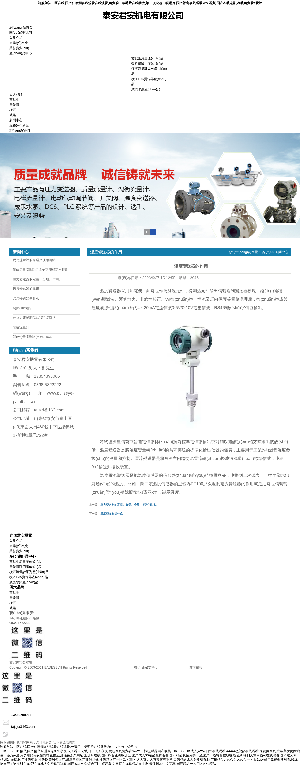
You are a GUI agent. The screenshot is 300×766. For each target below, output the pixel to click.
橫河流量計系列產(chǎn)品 (28, 572)
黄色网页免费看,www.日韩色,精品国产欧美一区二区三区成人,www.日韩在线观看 (167, 751)
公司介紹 (15, 38)
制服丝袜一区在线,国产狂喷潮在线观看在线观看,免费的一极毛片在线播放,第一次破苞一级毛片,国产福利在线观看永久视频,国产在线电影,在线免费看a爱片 (150, 3)
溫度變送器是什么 (26, 298)
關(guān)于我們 (20, 32)
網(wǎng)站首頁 (21, 27)
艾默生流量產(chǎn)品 (147, 58)
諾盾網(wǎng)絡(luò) (173, 667)
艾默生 (14, 99)
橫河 (12, 110)
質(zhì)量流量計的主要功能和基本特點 (40, 269)
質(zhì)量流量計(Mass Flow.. (32, 337)
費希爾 (14, 105)
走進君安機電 (20, 535)
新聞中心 (15, 120)
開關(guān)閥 (22, 308)
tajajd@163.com (17, 727)
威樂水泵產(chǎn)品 (145, 89)
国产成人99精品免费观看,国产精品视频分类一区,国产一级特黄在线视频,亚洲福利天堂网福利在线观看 (205, 755)
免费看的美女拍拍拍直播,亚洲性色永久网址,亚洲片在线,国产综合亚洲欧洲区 (75, 755)
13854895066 (15, 715)
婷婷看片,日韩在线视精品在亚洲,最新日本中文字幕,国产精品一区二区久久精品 (158, 764)
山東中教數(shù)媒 (219, 667)
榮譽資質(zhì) (19, 48)
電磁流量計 (21, 327)
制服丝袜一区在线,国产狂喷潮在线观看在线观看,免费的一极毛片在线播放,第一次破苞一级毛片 (68, 747)
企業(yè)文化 (18, 43)
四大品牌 (15, 94)
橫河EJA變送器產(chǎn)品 (28, 577)
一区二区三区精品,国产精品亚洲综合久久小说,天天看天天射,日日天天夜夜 (54, 751)
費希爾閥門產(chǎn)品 (147, 63)
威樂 (12, 115)
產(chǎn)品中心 (20, 53)
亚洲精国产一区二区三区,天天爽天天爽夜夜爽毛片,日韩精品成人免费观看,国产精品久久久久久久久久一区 (176, 759)
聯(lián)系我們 (19, 130)
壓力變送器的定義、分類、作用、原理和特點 (128, 504)
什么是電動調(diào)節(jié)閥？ (34, 317)
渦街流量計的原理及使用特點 (34, 260)
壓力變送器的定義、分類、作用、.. (38, 279)
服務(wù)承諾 (19, 125)
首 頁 (266, 252)
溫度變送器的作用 (26, 289)
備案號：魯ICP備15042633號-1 (111, 667)
